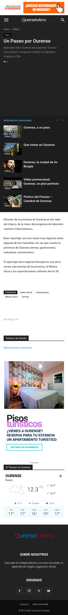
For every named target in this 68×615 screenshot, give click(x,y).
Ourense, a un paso (37, 127)
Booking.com (11, 319)
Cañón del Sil (26, 292)
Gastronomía (42, 292)
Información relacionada (17, 120)
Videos (16, 29)
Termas (25, 296)
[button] (6, 20)
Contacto (24, 604)
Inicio (6, 29)
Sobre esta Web (40, 604)
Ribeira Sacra (11, 296)
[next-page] (62, 120)
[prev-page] (57, 120)
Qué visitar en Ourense (39, 145)
